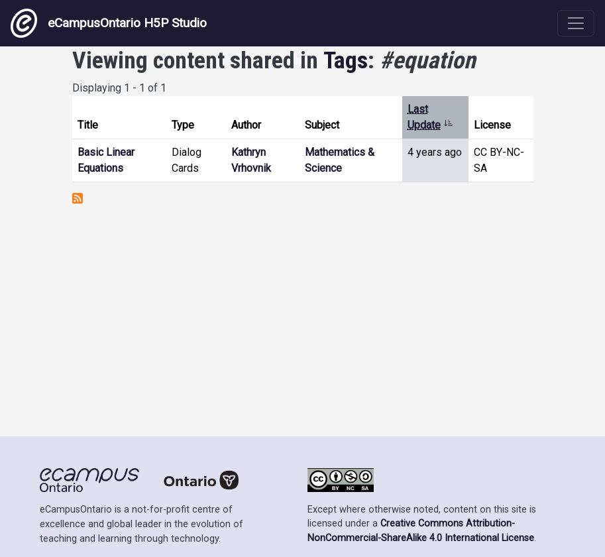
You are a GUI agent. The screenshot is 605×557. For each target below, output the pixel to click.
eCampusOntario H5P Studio (109, 23)
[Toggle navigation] (575, 23)
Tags (345, 60)
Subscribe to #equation (77, 198)
